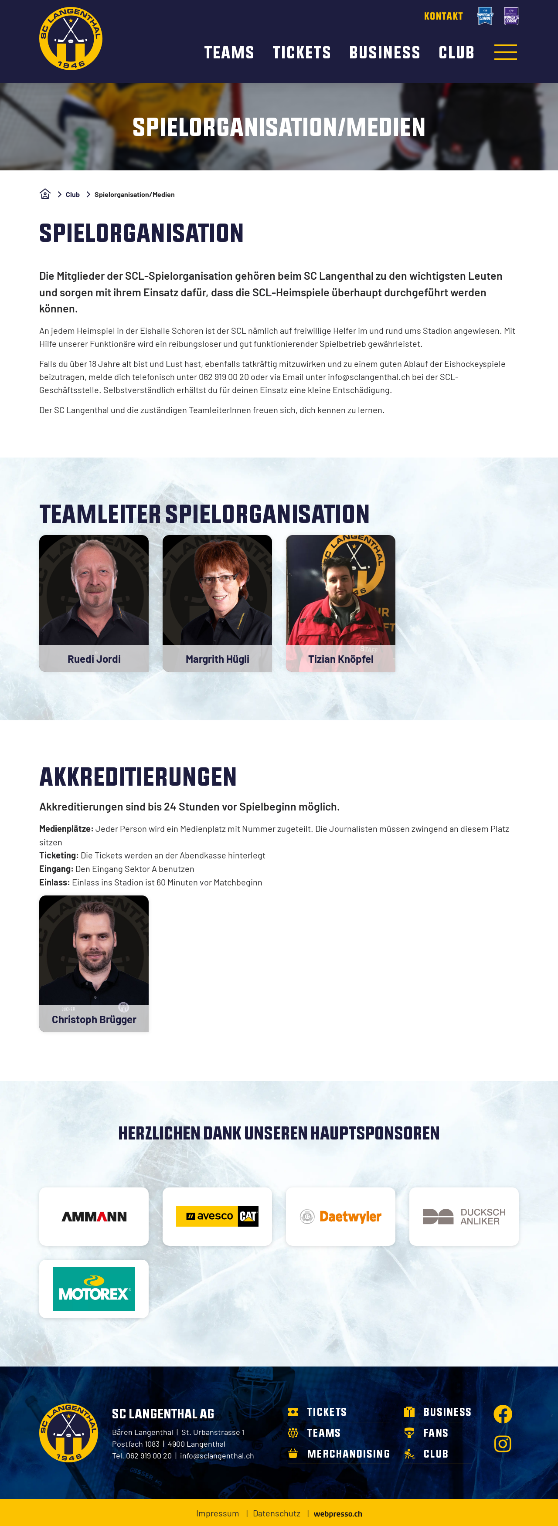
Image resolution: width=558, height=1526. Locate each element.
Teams (231, 52)
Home (45, 193)
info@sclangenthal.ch (217, 1455)
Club (457, 52)
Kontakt (443, 16)
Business (387, 52)
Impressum (217, 1512)
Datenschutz (276, 1512)
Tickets (303, 52)
